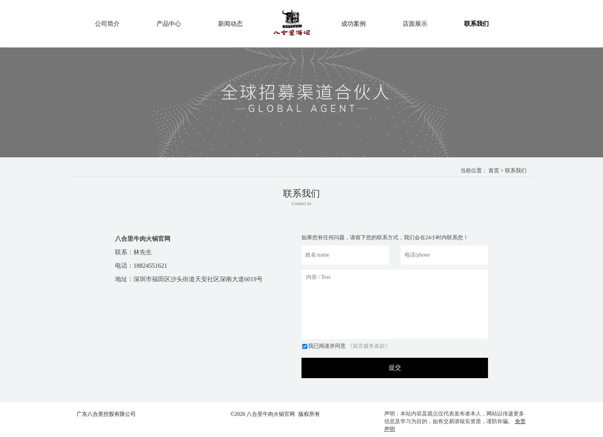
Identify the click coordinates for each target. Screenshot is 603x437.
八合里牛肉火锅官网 (271, 414)
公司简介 (107, 23)
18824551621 (150, 265)
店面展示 (415, 23)
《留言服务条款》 (368, 346)
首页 (493, 170)
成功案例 (353, 23)
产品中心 (169, 23)
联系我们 (476, 23)
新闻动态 (230, 23)
